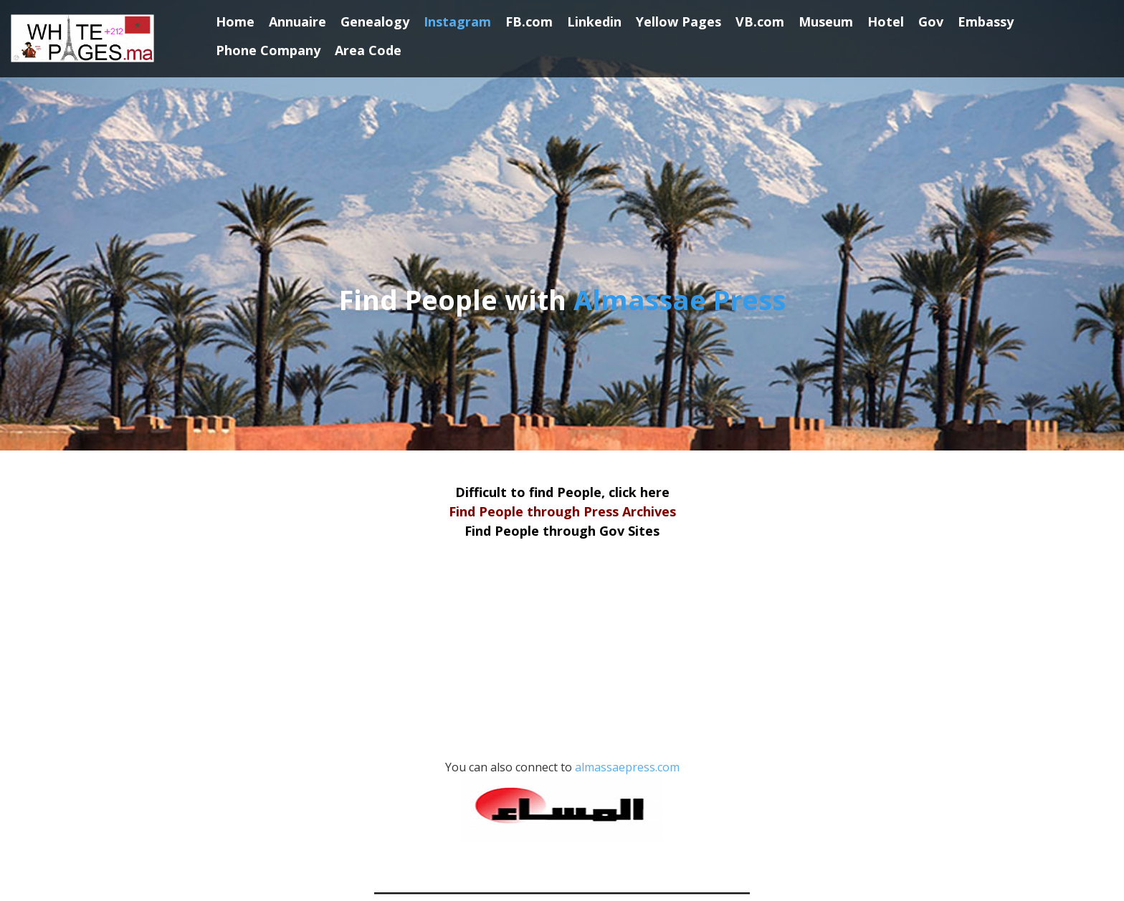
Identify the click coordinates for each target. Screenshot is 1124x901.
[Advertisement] (562, 657)
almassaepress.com (571, 801)
